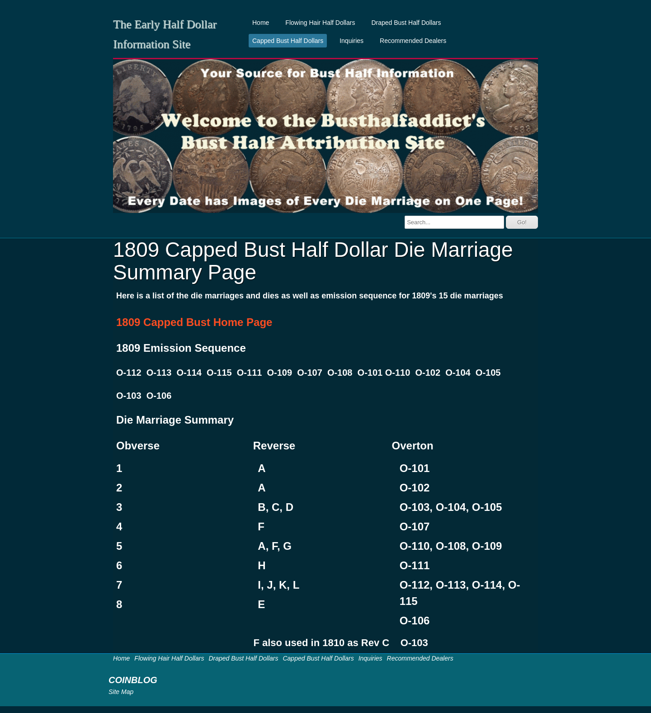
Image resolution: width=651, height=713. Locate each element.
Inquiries (351, 40)
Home (260, 22)
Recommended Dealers (413, 40)
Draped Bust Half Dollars (406, 22)
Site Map (120, 691)
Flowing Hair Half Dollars (320, 22)
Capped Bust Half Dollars (287, 40)
